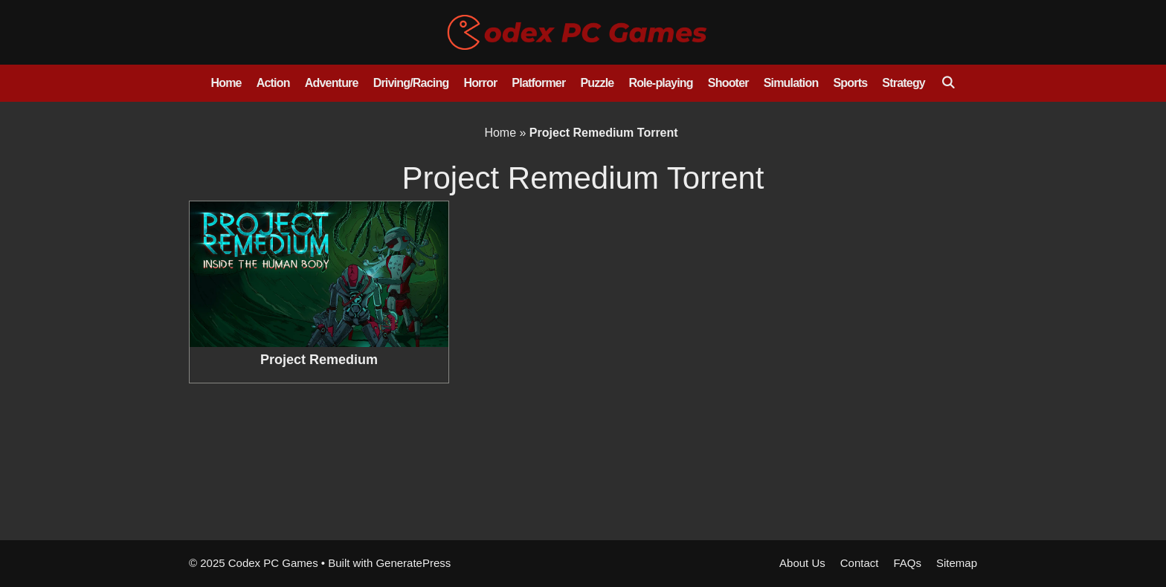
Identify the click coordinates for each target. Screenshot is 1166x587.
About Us (802, 563)
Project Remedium (319, 359)
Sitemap (956, 563)
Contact (859, 563)
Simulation (791, 83)
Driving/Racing (411, 83)
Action (273, 83)
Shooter (728, 83)
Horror (480, 83)
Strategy (903, 83)
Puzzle (596, 83)
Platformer (538, 83)
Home (225, 83)
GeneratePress (413, 563)
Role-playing (660, 83)
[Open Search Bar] (948, 83)
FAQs (907, 563)
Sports (850, 83)
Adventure (331, 83)
